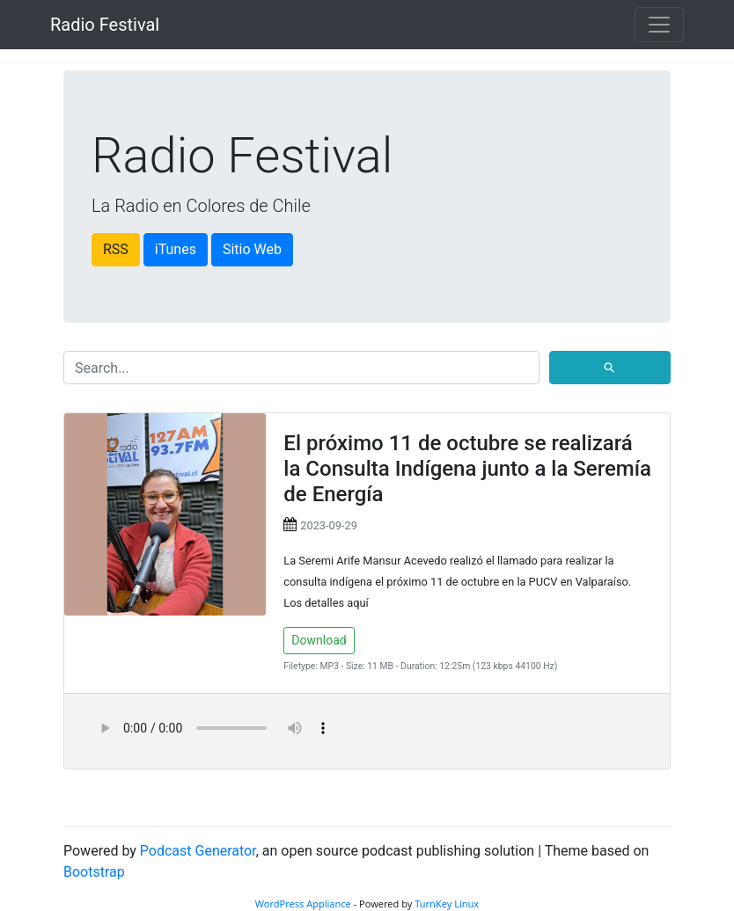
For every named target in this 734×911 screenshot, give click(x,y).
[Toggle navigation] (659, 24)
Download (318, 640)
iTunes (175, 249)
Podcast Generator (198, 850)
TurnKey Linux (447, 903)
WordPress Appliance (303, 903)
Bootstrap (94, 872)
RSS (115, 249)
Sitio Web (252, 249)
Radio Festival (104, 24)
